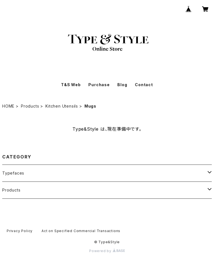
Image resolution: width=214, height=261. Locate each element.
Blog (122, 84)
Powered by (107, 251)
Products (30, 106)
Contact (144, 84)
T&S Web (71, 84)
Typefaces (13, 173)
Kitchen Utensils (61, 106)
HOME (8, 106)
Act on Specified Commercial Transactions (81, 231)
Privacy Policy (20, 231)
